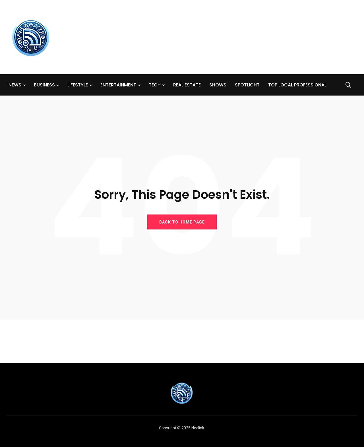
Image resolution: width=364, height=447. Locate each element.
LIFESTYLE (77, 85)
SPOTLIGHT (247, 85)
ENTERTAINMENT (118, 85)
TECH (155, 85)
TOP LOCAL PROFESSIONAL (297, 85)
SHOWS (217, 85)
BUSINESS (44, 85)
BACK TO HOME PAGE (182, 222)
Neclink (197, 428)
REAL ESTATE (187, 85)
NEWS (15, 85)
